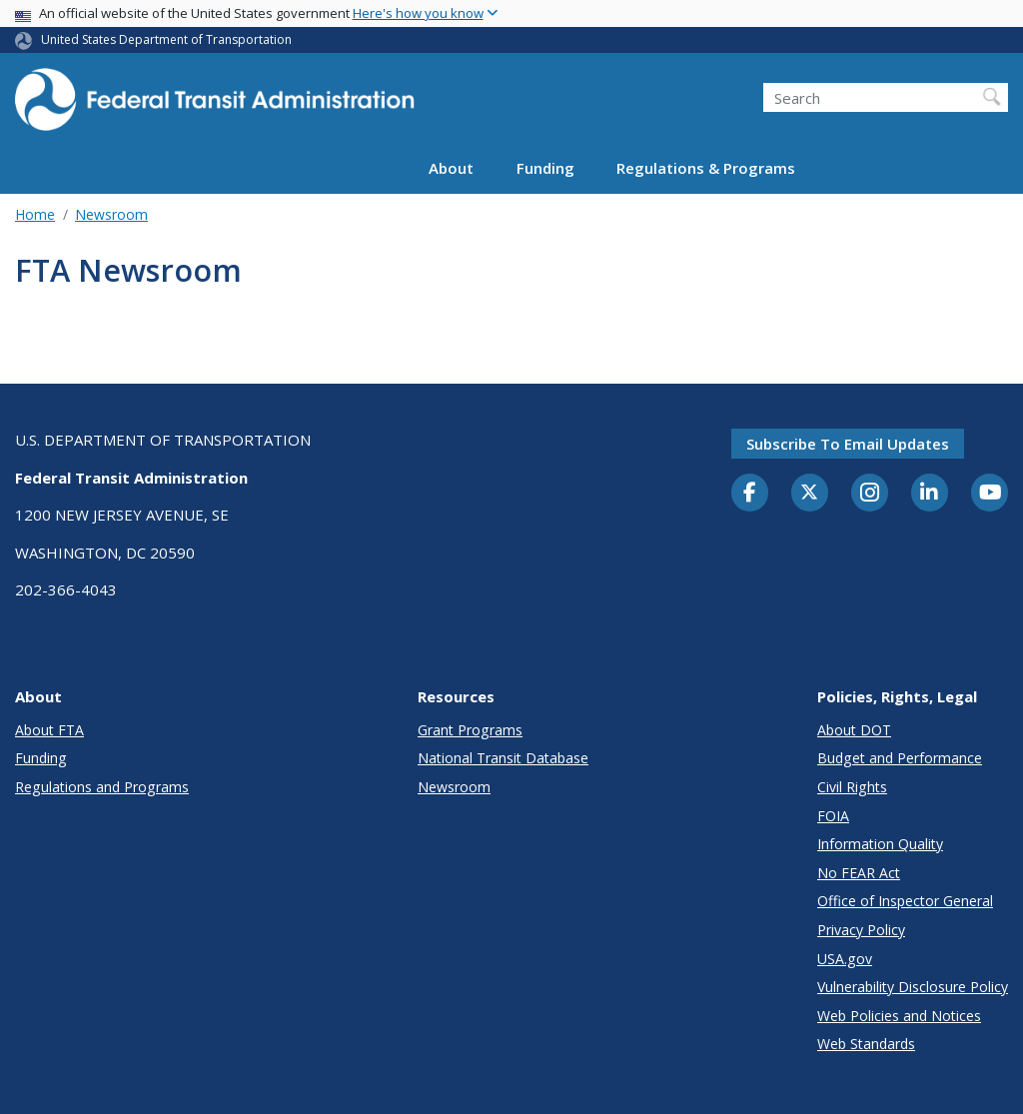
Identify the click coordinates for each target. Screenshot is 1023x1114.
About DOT (854, 729)
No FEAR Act (858, 872)
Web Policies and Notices (899, 1015)
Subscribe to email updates (847, 444)
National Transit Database (503, 757)
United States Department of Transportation (166, 39)
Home (35, 214)
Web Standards (866, 1043)
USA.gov (844, 958)
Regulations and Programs (102, 786)
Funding (545, 168)
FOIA (833, 815)
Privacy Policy (861, 929)
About (451, 168)
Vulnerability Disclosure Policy (912, 986)
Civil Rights (852, 786)
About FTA (49, 729)
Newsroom (111, 214)
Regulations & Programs (705, 168)
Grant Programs (470, 729)
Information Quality (880, 843)
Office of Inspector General (905, 900)
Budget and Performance (899, 757)
